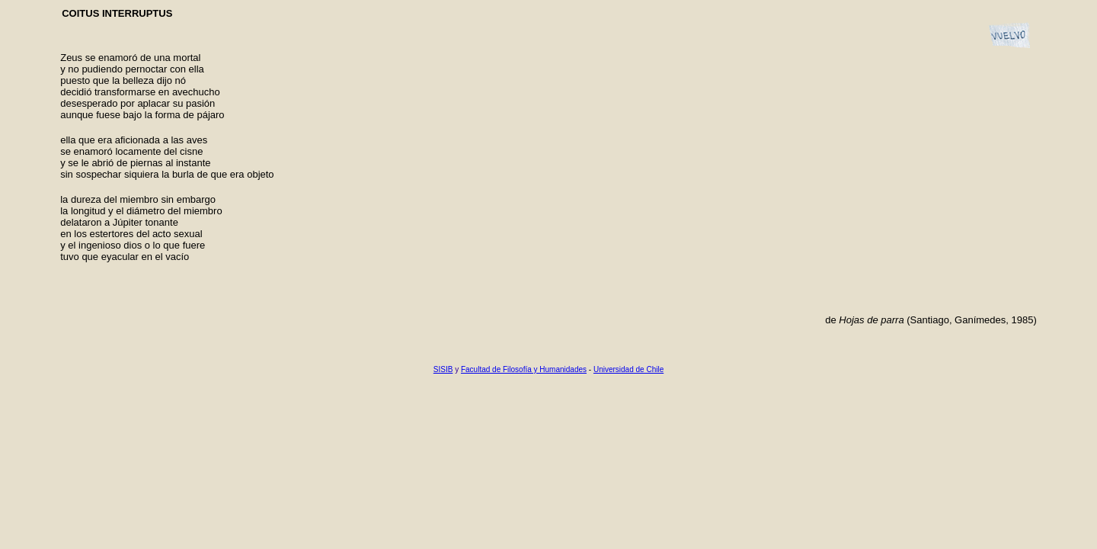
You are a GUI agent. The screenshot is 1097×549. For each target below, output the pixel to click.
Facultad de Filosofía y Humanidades (524, 369)
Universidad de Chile (628, 369)
